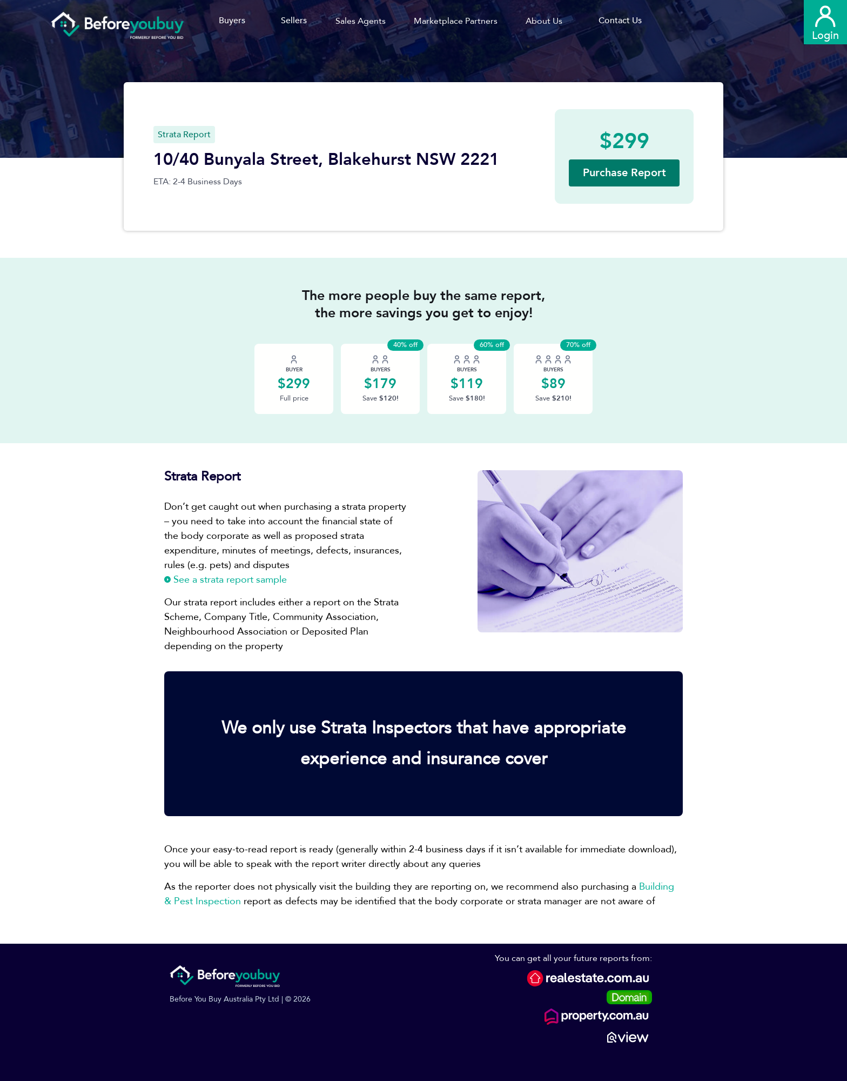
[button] (364, 21)
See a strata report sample (225, 579)
